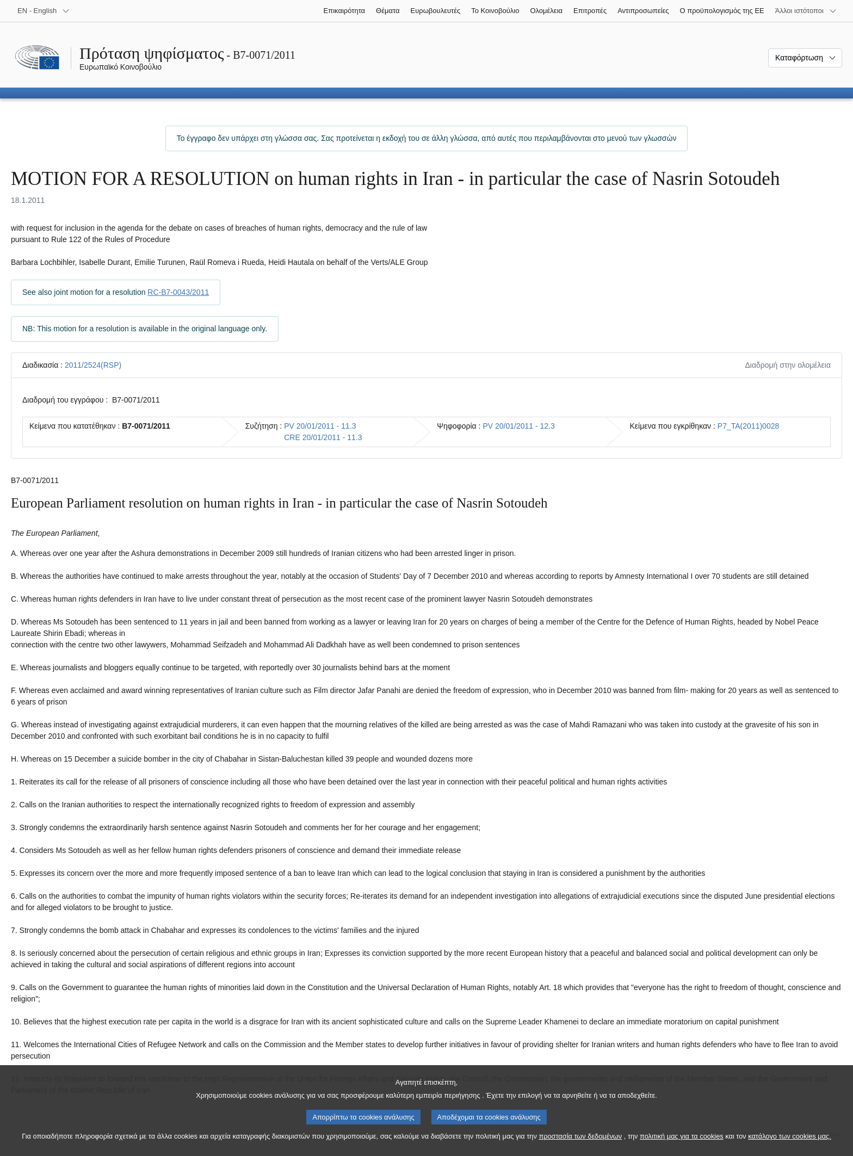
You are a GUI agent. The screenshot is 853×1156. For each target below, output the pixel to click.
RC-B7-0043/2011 (178, 292)
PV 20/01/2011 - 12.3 (518, 426)
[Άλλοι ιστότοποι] (806, 11)
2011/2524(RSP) (93, 365)
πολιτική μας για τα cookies (682, 1149)
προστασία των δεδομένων (580, 1149)
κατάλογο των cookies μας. (789, 1149)
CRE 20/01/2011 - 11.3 (323, 437)
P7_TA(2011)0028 (748, 426)
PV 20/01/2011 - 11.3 (320, 426)
